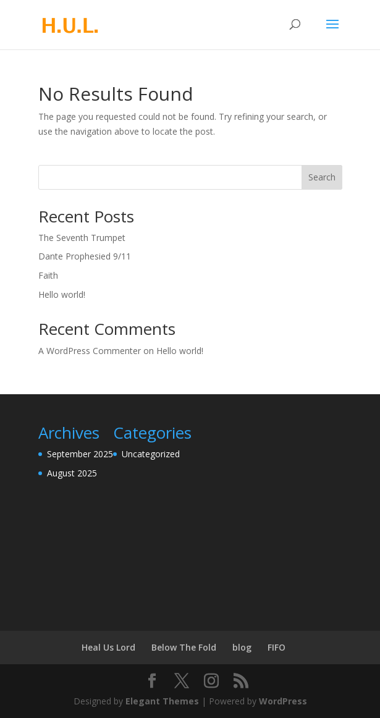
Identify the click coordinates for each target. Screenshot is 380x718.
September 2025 (80, 454)
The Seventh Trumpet (81, 237)
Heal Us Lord (108, 647)
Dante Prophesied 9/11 (84, 256)
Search (322, 177)
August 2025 (72, 473)
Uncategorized (151, 454)
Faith (48, 275)
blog (241, 647)
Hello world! (61, 294)
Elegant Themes (162, 701)
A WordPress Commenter (89, 351)
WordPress (283, 701)
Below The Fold (183, 647)
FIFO (276, 647)
